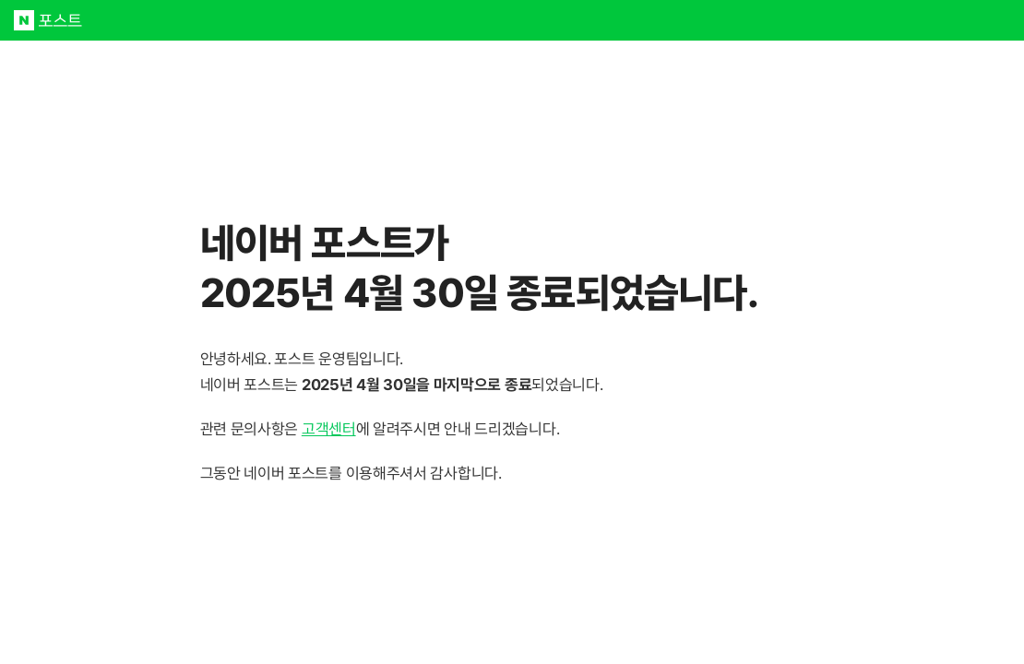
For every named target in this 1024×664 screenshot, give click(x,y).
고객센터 (329, 429)
